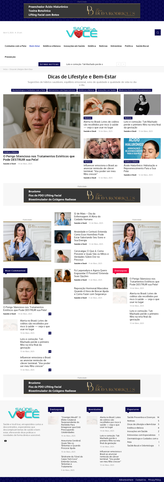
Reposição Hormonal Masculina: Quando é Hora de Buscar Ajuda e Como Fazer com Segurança (91, 291)
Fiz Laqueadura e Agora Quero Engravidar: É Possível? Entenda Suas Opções (91, 273)
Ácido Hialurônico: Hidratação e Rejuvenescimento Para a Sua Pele (140, 168)
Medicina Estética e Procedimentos (135, 90)
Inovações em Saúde (106, 90)
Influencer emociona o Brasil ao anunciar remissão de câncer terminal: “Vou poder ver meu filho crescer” (100, 170)
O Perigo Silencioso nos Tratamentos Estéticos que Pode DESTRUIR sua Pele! (39, 157)
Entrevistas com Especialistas (62, 90)
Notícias (88, 118)
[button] (158, 32)
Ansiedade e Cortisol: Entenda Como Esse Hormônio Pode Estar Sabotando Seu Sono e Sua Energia (90, 236)
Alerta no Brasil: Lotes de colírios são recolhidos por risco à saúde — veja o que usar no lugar (101, 124)
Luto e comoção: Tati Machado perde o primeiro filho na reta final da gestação (142, 124)
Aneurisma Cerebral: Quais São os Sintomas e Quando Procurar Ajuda (71, 444)
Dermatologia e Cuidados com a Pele (29, 90)
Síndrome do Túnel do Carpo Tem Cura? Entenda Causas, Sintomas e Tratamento (72, 461)
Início (5, 69)
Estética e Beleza (87, 90)
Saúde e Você (9, 163)
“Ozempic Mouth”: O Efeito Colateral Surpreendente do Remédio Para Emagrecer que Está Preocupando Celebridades (71, 425)
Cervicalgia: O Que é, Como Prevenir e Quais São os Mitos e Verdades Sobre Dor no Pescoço (91, 255)
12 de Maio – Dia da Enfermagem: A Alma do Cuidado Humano (87, 216)
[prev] (118, 64)
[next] (124, 64)
